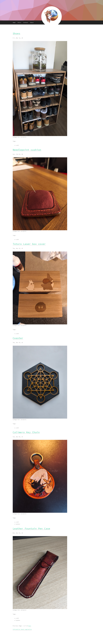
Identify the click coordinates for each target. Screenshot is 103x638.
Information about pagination (22, 629)
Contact (25, 22)
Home (14, 22)
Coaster (18, 338)
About (32, 22)
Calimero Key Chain (26, 432)
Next (29, 626)
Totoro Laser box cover (29, 244)
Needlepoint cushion (27, 149)
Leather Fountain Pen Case (31, 528)
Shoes (16, 33)
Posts (19, 22)
